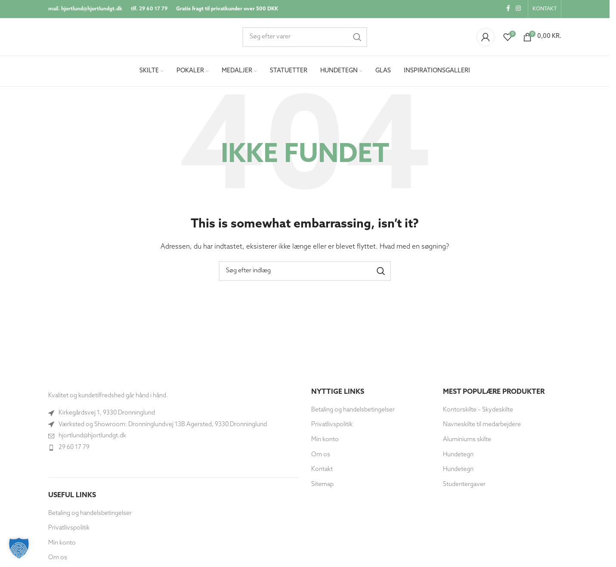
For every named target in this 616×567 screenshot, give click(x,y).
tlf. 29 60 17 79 (149, 9)
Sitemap (322, 485)
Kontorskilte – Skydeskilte (478, 411)
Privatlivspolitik (69, 529)
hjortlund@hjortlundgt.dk (92, 437)
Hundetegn (458, 455)
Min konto (62, 544)
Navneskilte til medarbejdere (482, 426)
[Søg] (304, 37)
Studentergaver (464, 485)
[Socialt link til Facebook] (508, 9)
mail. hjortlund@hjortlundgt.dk (85, 9)
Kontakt (322, 470)
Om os (57, 559)
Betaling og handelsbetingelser (90, 514)
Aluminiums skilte (467, 441)
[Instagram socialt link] (518, 9)
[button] (19, 548)
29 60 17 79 (74, 448)
